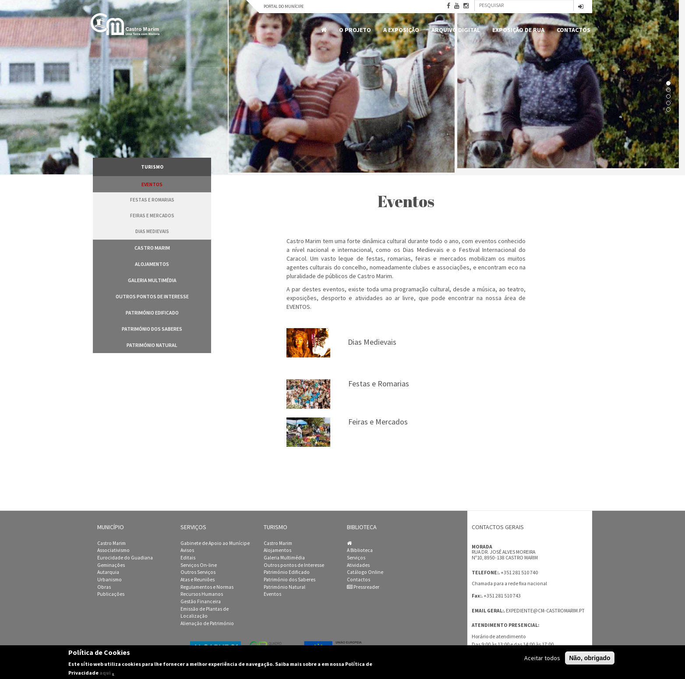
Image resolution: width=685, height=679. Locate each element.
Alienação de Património (207, 623)
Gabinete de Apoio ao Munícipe (215, 543)
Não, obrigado (589, 658)
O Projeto (355, 30)
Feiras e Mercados (152, 215)
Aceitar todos (542, 658)
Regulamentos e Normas (206, 587)
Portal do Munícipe (284, 6)
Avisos (187, 550)
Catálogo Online (365, 572)
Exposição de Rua (518, 30)
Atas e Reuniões (197, 579)
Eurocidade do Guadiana (125, 558)
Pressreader (363, 587)
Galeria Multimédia (152, 280)
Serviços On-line (198, 565)
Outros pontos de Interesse (152, 296)
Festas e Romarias (152, 200)
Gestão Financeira (200, 601)
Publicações (110, 594)
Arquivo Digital (455, 30)
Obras (104, 587)
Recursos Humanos (201, 594)
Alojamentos (152, 264)
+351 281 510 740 (519, 572)
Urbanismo (109, 579)
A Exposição (401, 30)
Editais (187, 558)
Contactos (573, 30)
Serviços (356, 558)
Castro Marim (152, 247)
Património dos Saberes (152, 328)
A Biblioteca (360, 550)
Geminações (111, 565)
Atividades (358, 565)
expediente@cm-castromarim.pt (545, 611)
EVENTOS (298, 307)
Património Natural (152, 345)
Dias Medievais (152, 231)
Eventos (151, 184)
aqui (105, 673)
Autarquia (108, 572)
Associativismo (113, 550)
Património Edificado (152, 312)
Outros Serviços (197, 572)
